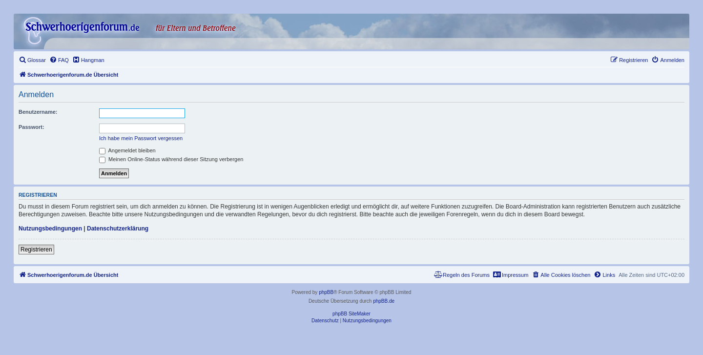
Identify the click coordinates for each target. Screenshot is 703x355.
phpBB (326, 292)
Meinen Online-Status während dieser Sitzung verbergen (171, 159)
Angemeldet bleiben (127, 150)
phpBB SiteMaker (351, 313)
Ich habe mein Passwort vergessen (141, 138)
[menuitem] (32, 60)
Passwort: (31, 127)
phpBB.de (383, 301)
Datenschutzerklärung (117, 228)
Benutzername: (38, 112)
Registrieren (36, 249)
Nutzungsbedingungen (50, 228)
